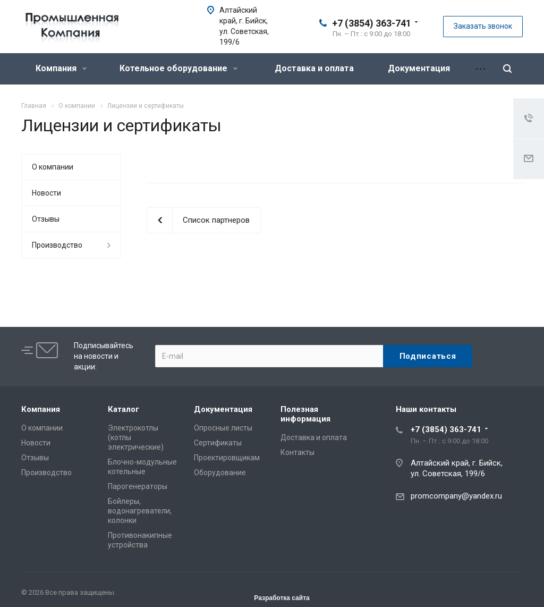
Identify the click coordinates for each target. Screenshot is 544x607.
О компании (52, 167)
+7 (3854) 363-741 (371, 23)
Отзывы (46, 219)
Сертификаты (218, 443)
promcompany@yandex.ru (456, 496)
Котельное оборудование (178, 68)
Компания (61, 68)
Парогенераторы (137, 486)
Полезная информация (305, 414)
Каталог (123, 409)
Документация (419, 68)
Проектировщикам (227, 457)
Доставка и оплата (314, 68)
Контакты (297, 452)
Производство (57, 245)
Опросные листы (223, 428)
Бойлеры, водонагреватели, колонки (140, 511)
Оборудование (220, 472)
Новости (46, 193)
